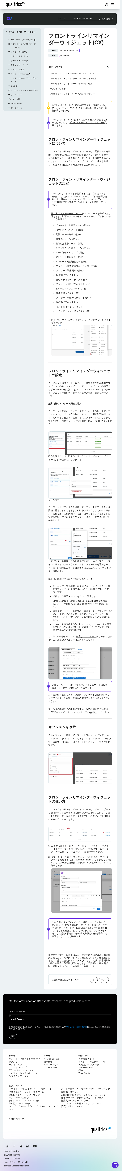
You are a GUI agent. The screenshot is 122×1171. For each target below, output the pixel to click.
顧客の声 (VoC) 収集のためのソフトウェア (82, 1097)
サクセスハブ (15, 1065)
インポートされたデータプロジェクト (24, 80)
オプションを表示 (57, 89)
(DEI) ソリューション (71, 1106)
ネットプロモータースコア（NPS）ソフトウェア (85, 1089)
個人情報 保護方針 (12, 1155)
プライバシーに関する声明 (76, 1027)
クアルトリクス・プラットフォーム (22, 33)
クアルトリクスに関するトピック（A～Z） (24, 45)
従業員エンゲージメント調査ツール (26, 1092)
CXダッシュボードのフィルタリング (69, 712)
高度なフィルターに (86, 636)
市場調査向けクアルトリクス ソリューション (83, 1095)
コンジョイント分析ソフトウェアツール (81, 1103)
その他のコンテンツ (16, 1119)
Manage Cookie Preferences (16, 1166)
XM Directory (16, 103)
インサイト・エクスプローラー (24, 90)
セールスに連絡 (104, 18)
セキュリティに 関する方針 (16, 1162)
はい (93, 979)
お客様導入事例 (86, 1059)
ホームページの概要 (19, 60)
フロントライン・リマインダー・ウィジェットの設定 (73, 78)
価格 (80, 1070)
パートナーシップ (52, 1065)
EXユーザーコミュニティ (21, 1070)
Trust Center (84, 1073)
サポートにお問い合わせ (83, 18)
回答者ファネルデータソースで (66, 213)
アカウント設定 (17, 69)
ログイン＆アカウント (20, 52)
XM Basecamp (85, 1067)
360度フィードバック (19, 1103)
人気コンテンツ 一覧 (88, 1065)
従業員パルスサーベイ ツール (75, 1100)
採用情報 (48, 1062)
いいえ (103, 979)
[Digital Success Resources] (106, 4)
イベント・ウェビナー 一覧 (92, 1062)
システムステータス (19, 1076)
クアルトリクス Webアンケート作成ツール (30, 1089)
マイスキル (63, 18)
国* (10, 1016)
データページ (16, 108)
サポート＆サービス (19, 56)
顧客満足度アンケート (72, 1092)
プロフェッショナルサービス (23, 1073)
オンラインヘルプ (18, 1067)
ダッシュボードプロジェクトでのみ (87, 122)
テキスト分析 (14, 99)
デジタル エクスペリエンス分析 (24, 1100)
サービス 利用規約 (12, 1158)
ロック (73, 685)
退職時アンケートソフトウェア (24, 1095)
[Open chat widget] (115, 1165)
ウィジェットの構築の (99, 386)
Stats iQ (14, 86)
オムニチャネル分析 (19, 1097)
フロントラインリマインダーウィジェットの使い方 (72, 94)
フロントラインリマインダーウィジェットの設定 (71, 83)
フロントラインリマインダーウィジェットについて (72, 73)
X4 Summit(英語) (52, 1059)
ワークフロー (16, 95)
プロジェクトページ (19, 65)
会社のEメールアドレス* (17, 1011)
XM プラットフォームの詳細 (23, 40)
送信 (13, 1035)
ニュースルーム (51, 1067)
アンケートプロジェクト (21, 74)
